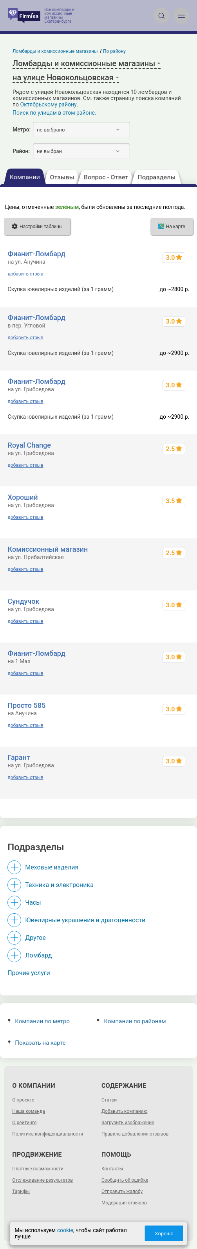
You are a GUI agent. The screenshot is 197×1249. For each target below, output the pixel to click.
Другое (35, 937)
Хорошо (164, 1233)
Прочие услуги (28, 973)
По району (114, 51)
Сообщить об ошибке (124, 1180)
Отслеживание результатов (42, 1180)
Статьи (109, 1100)
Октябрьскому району (48, 104)
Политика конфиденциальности (47, 1134)
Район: (21, 151)
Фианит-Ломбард (36, 254)
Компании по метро (39, 1021)
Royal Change (29, 445)
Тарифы (21, 1191)
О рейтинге (24, 1122)
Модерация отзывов (124, 1203)
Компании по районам (131, 1021)
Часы (33, 902)
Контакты (112, 1169)
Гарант (19, 757)
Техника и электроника (59, 885)
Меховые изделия (51, 867)
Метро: (22, 129)
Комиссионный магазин (48, 549)
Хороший (23, 497)
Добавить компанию (124, 1111)
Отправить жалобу (122, 1191)
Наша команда (28, 1111)
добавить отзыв (25, 274)
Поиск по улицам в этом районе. (54, 113)
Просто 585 (27, 705)
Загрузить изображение (127, 1122)
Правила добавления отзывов (134, 1134)
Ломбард (38, 955)
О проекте (23, 1100)
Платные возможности (37, 1169)
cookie (65, 1230)
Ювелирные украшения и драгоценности (85, 920)
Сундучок (24, 601)
